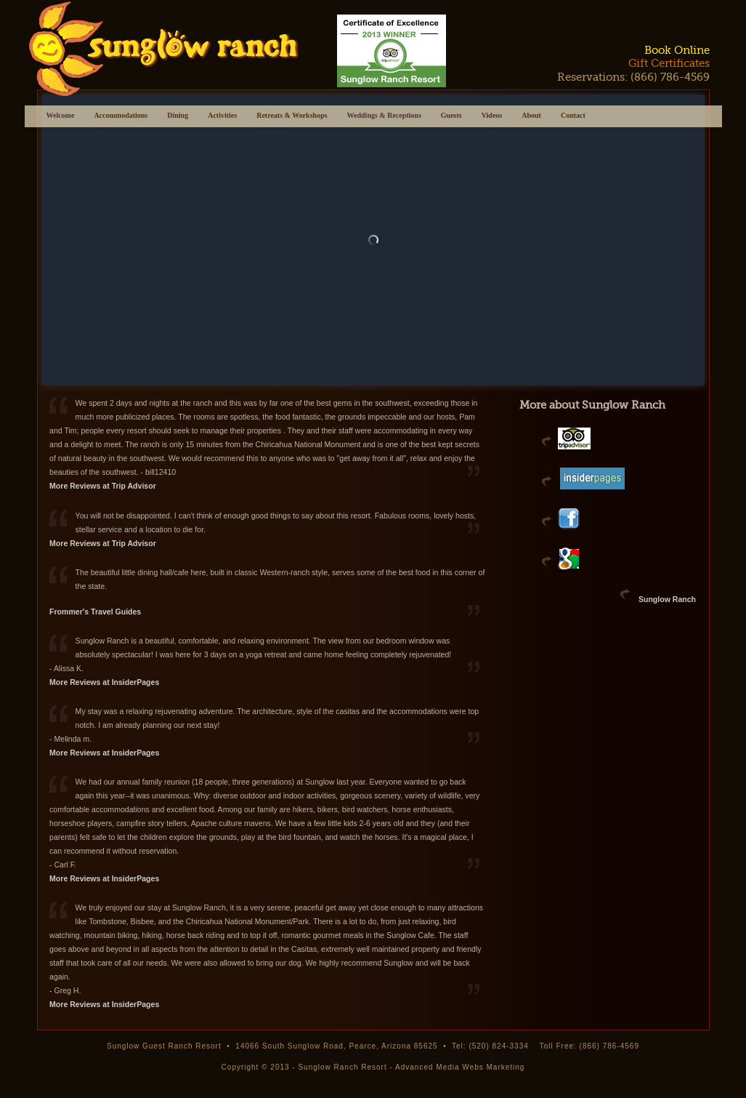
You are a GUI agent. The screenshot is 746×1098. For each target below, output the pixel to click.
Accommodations (120, 116)
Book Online (677, 50)
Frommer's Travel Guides (95, 611)
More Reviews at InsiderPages (104, 682)
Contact (573, 116)
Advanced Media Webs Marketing (459, 1067)
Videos (492, 116)
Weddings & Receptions (384, 115)
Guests (451, 116)
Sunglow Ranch (667, 599)
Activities (222, 116)
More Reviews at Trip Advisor (102, 485)
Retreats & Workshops (291, 116)
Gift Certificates (669, 63)
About (531, 116)
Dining (177, 116)
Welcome (60, 115)
